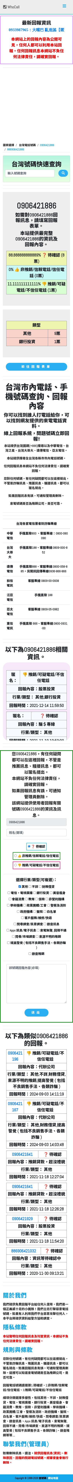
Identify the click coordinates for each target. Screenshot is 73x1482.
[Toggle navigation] (64, 7)
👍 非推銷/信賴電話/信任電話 (36, 856)
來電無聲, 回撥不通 (51, 930)
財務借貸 (47, 887)
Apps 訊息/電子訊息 (21, 930)
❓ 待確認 (36, 846)
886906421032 (23, 1251)
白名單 (50, 912)
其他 (23, 887)
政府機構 (25, 912)
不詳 (33, 887)
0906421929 (22, 1218)
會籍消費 (17, 899)
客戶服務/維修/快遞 (36, 918)
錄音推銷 (36, 954)
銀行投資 (41, 893)
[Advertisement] (36, 106)
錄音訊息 (51, 924)
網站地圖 (53, 1478)
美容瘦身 (58, 893)
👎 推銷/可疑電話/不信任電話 (36, 865)
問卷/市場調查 (23, 937)
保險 (40, 899)
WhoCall (11, 7)
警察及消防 (56, 905)
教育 (30, 899)
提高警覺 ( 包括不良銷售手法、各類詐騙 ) (36, 945)
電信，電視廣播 (20, 893)
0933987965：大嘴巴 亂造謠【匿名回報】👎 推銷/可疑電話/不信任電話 (36, 30)
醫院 (38, 912)
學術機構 (15, 905)
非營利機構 (55, 899)
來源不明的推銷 (48, 937)
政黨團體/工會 (35, 905)
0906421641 (22, 1154)
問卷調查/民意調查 (28, 924)
